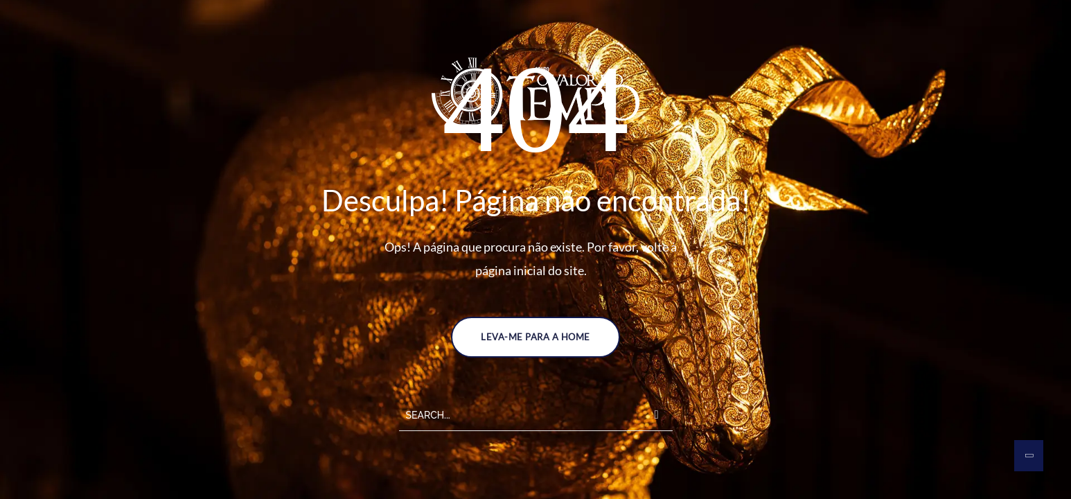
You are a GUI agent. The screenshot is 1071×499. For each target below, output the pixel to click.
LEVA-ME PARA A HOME (535, 336)
